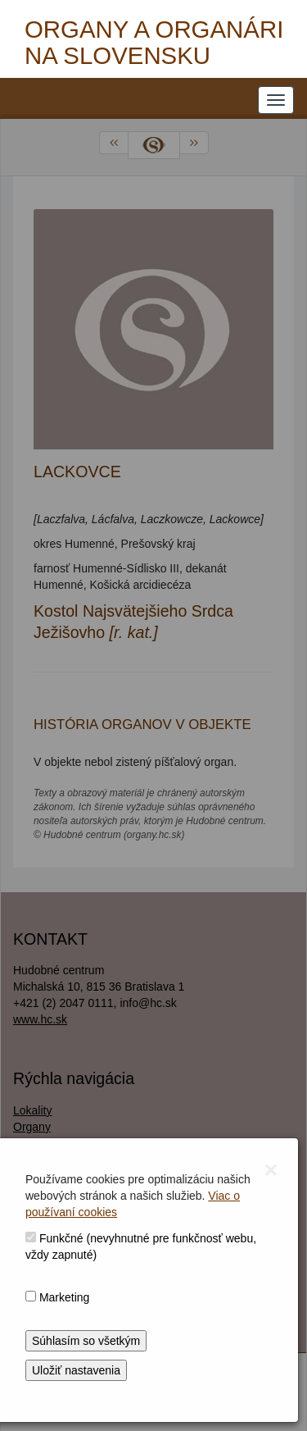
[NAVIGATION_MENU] (276, 100)
